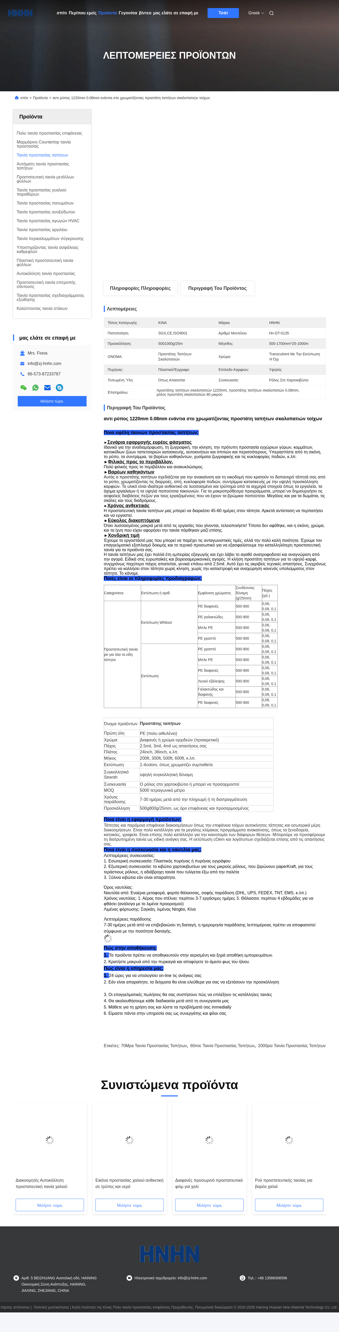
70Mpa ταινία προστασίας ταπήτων (154, 1055)
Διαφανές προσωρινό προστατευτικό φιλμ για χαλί (209, 1192)
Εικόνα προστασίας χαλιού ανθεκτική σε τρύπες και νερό (129, 1192)
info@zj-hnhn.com (44, 363)
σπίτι (62, 13)
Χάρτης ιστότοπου (15, 1316)
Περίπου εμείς (83, 13)
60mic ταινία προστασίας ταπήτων (222, 1055)
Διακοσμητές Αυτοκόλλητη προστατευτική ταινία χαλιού (41, 1192)
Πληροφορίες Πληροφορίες (140, 288)
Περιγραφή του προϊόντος (217, 288)
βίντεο (145, 13)
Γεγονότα (128, 13)
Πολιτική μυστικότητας (51, 1316)
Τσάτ (223, 13)
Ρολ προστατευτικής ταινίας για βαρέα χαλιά (283, 1192)
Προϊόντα (107, 13)
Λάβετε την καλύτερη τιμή (242, 264)
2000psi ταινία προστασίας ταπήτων (292, 1055)
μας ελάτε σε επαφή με (175, 13)
